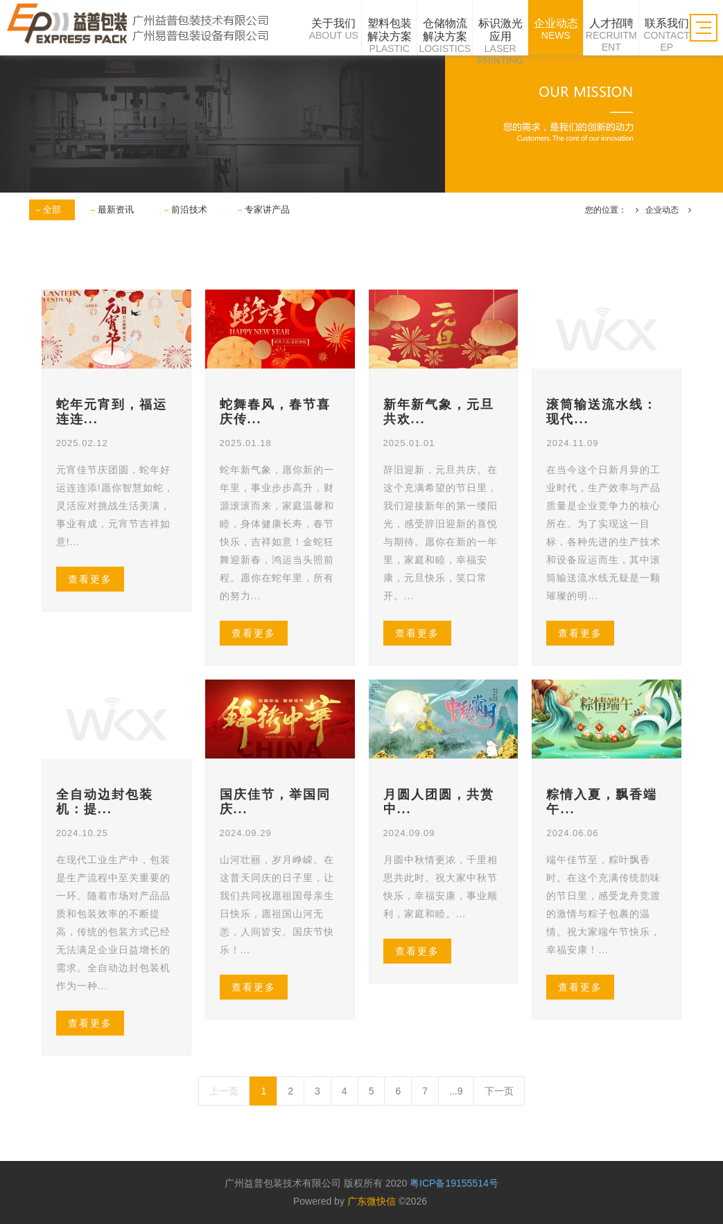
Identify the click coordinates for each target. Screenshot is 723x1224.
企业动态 (662, 210)
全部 (52, 209)
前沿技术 (189, 209)
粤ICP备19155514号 (454, 1183)
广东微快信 (371, 1201)
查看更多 (90, 579)
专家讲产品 (267, 209)
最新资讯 (116, 209)
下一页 (499, 1091)
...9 (455, 1091)
